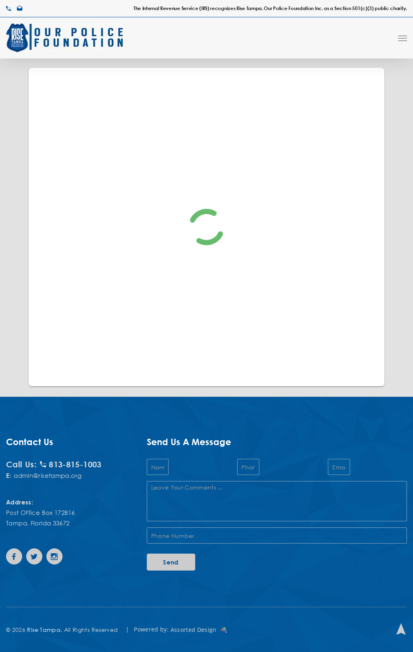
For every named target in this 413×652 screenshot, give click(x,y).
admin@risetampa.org (47, 475)
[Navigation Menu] (402, 38)
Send (171, 562)
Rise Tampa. (44, 629)
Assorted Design (199, 629)
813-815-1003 (70, 464)
